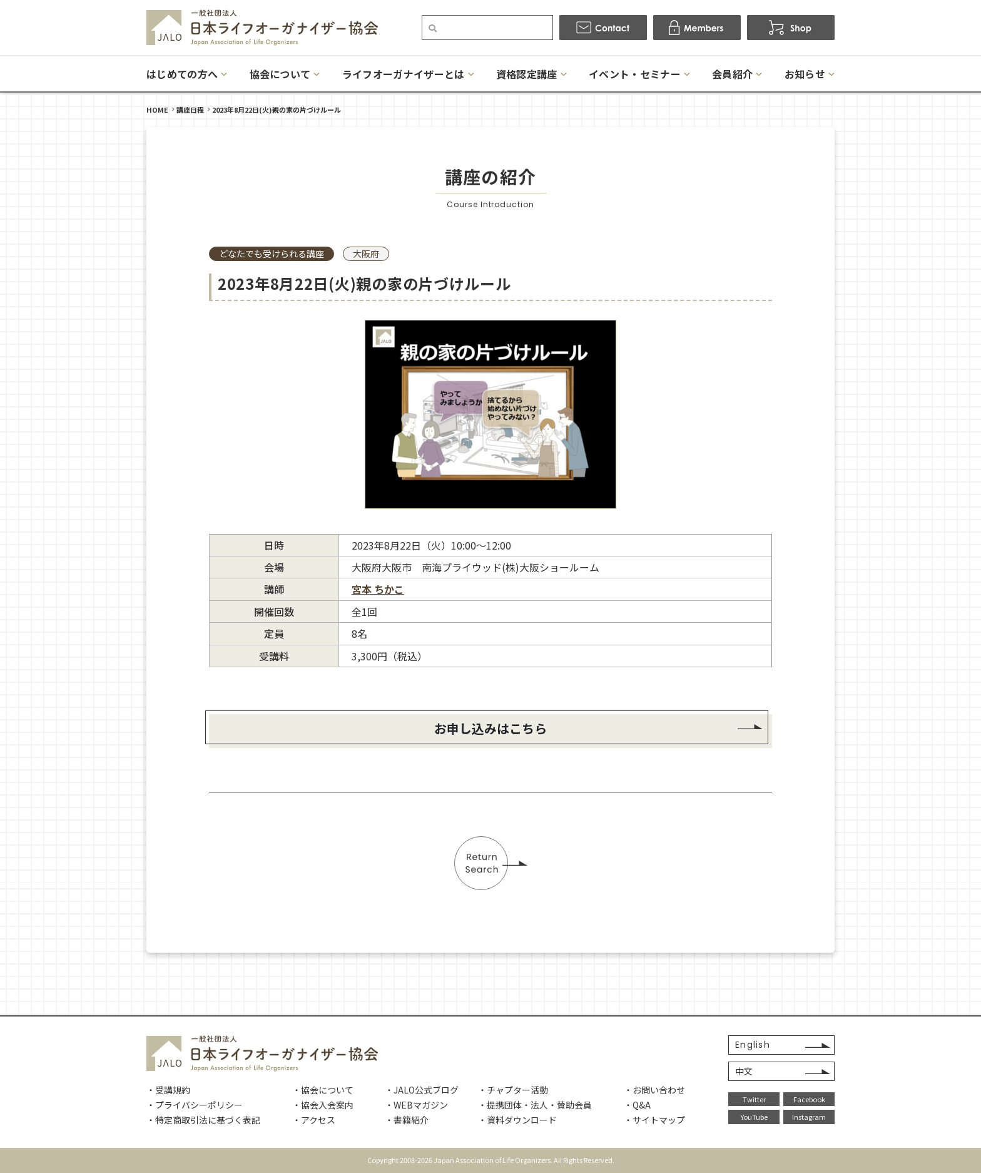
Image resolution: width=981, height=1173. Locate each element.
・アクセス (313, 1119)
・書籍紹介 (407, 1119)
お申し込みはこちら (490, 728)
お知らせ (805, 73)
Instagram (809, 1117)
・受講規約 (168, 1089)
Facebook (809, 1099)
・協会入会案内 (322, 1104)
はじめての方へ (182, 73)
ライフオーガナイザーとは (403, 73)
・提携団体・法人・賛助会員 (535, 1104)
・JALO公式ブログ (422, 1089)
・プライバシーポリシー (194, 1104)
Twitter (754, 1099)
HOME (157, 109)
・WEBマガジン (416, 1104)
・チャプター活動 (513, 1089)
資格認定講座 (526, 73)
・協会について (322, 1089)
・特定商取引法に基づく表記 (203, 1119)
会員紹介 (732, 73)
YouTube (754, 1117)
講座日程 (190, 109)
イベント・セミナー (635, 73)
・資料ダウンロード (517, 1119)
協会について (280, 73)
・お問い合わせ (654, 1089)
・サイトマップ (654, 1119)
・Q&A (637, 1104)
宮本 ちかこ (378, 589)
